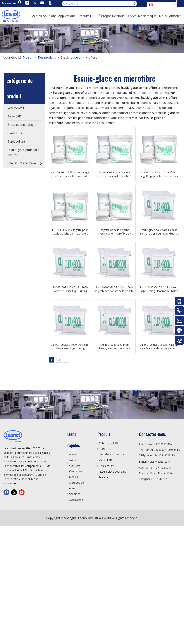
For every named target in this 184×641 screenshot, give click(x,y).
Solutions (74, 494)
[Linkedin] (27, 3)
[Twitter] (35, 3)
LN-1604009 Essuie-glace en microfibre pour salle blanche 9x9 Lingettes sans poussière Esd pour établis (114, 174)
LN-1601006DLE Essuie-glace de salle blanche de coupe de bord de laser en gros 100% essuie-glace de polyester (158, 346)
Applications (76, 499)
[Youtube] (42, 3)
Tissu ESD (105, 449)
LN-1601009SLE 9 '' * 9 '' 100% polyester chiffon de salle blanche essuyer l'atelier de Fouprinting (114, 289)
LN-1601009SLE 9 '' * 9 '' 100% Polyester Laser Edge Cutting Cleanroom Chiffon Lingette (69, 289)
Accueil (73, 454)
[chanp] (92, 38)
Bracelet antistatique (111, 454)
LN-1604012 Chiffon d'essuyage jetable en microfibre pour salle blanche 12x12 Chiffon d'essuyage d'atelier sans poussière (70, 174)
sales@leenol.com (159, 461)
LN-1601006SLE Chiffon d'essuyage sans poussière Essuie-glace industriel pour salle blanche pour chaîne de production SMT (114, 346)
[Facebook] (20, 3)
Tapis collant (106, 466)
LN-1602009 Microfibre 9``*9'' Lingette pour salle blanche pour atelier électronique (159, 174)
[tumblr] (50, 3)
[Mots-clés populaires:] (134, 3)
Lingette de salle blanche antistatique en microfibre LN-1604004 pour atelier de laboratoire (114, 231)
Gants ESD (105, 460)
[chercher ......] (97, 3)
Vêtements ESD (108, 443)
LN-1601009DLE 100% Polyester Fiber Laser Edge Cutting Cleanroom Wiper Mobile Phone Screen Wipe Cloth (70, 346)
